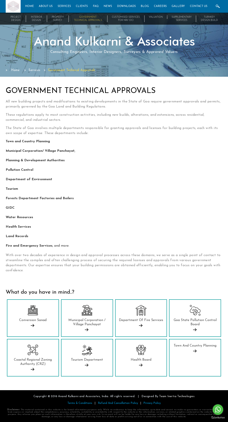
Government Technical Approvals (88, 19)
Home (15, 70)
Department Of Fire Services (141, 320)
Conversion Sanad (33, 320)
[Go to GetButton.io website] (218, 417)
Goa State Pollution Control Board (195, 322)
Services (34, 70)
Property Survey (58, 19)
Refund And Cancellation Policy (118, 403)
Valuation (156, 17)
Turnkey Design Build (209, 19)
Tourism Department (87, 360)
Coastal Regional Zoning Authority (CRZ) (33, 362)
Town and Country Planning (195, 345)
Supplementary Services (182, 19)
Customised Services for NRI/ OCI (126, 19)
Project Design (16, 19)
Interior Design (36, 19)
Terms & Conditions (79, 403)
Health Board (141, 360)
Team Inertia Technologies (177, 396)
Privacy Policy (152, 403)
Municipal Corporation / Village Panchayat (86, 322)
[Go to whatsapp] (218, 409)
